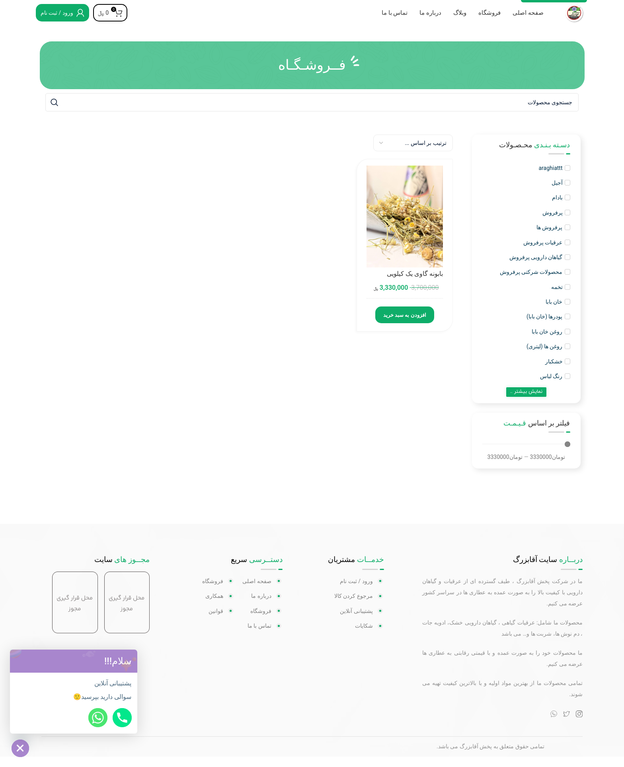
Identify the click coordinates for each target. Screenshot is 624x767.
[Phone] (122, 717)
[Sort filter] (413, 153)
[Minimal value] (526, 454)
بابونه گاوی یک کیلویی (415, 284)
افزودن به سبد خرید (404, 326)
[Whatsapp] (97, 717)
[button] (129, 661)
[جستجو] (312, 112)
